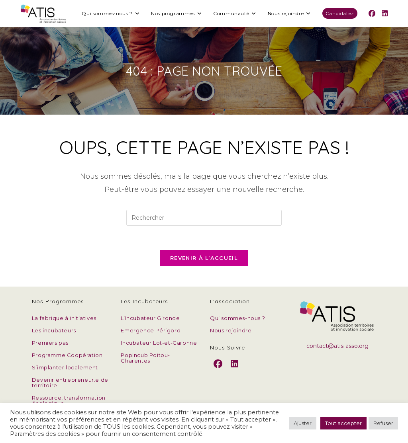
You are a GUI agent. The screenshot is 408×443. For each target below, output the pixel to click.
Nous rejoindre (230, 330)
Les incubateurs (54, 330)
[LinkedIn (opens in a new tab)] (385, 13)
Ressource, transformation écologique (69, 400)
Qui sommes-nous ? (237, 318)
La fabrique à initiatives (64, 318)
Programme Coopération (67, 355)
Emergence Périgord (150, 330)
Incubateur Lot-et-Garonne (159, 343)
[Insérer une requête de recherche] (204, 218)
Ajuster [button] (303, 423)
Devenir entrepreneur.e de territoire (70, 382)
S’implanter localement (65, 367)
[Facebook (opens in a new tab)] (372, 13)
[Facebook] (218, 370)
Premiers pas (50, 343)
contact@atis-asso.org (337, 345)
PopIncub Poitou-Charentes (145, 358)
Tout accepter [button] (343, 423)
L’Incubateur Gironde (150, 318)
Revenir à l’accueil (204, 258)
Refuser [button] (383, 423)
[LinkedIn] (234, 370)
